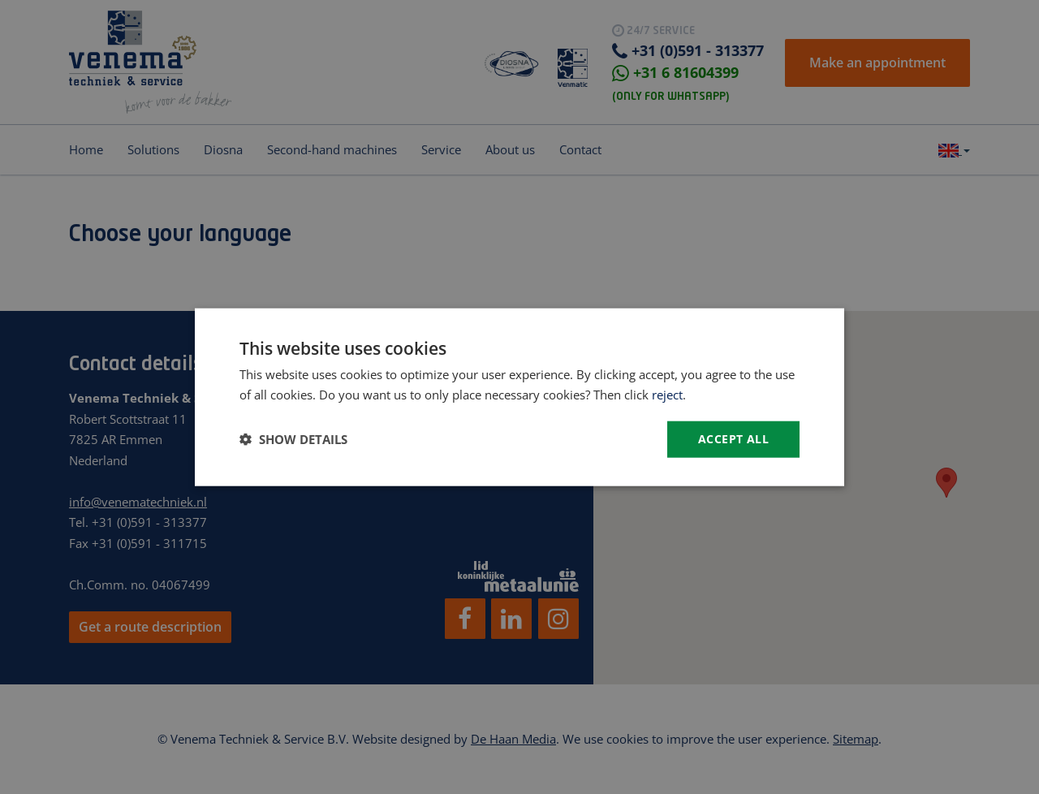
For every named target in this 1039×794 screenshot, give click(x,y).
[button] (293, 439)
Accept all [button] (733, 439)
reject (667, 394)
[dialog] (519, 397)
